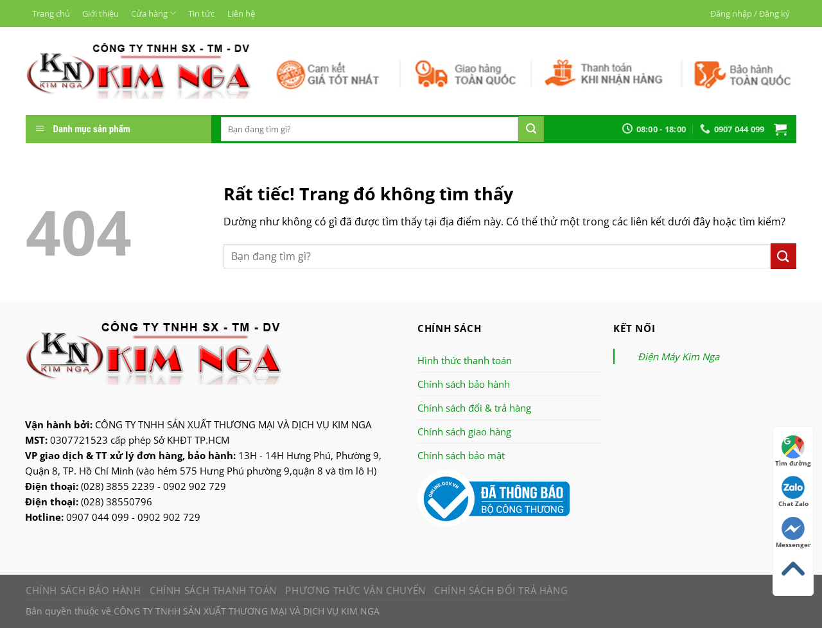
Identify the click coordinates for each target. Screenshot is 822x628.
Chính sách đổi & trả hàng (474, 407)
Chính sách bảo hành (463, 384)
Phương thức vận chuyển (355, 590)
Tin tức (201, 13)
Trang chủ (51, 13)
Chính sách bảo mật (461, 455)
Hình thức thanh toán (464, 360)
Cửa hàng (153, 13)
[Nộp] (531, 129)
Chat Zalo (793, 492)
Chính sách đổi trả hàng (501, 590)
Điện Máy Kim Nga (678, 356)
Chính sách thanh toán (213, 590)
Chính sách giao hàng (464, 431)
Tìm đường (793, 451)
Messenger (793, 533)
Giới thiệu (100, 13)
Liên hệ (241, 13)
